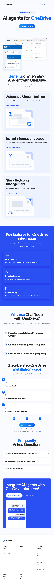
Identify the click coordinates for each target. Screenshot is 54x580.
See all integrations (41, 569)
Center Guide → (38, 431)
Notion (38, 553)
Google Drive (39, 562)
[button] (48, 4)
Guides (4, 576)
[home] (7, 5)
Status (4, 548)
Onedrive (39, 557)
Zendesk (38, 555)
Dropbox (38, 560)
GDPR (21, 576)
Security (5, 550)
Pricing (21, 546)
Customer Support (7, 553)
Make (38, 566)
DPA (21, 578)
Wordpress (39, 548)
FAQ (4, 578)
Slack (38, 550)
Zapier (38, 564)
